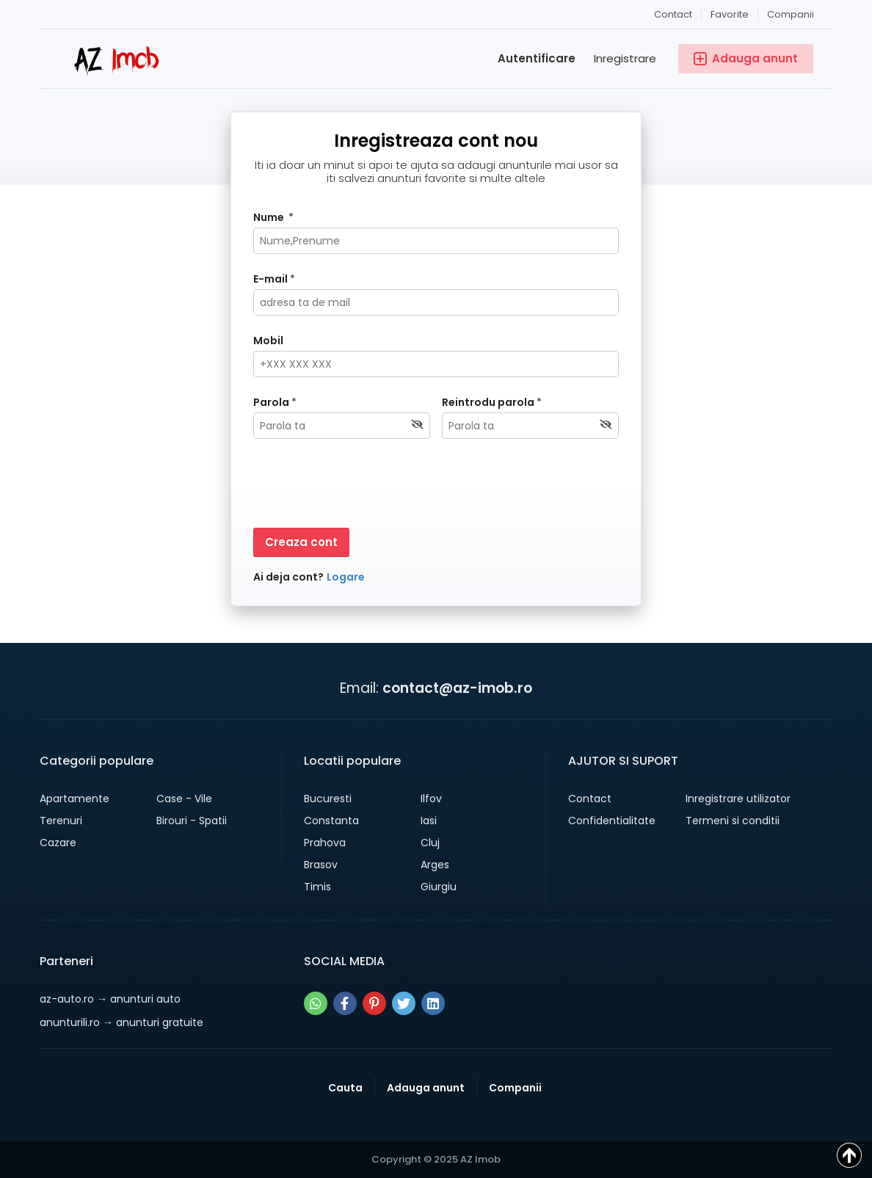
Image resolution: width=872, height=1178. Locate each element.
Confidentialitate (611, 820)
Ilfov (431, 798)
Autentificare (536, 58)
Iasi (429, 820)
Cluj (430, 842)
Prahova (325, 842)
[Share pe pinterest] (374, 1003)
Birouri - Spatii (191, 820)
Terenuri (61, 820)
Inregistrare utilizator (738, 798)
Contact (673, 14)
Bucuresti (328, 798)
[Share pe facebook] (345, 1003)
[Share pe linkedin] (433, 1003)
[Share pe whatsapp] (315, 1003)
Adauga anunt (426, 1087)
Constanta (331, 820)
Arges (435, 864)
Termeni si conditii (733, 820)
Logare (346, 577)
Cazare (58, 842)
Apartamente (74, 798)
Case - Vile (184, 798)
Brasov (321, 864)
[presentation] (364, 486)
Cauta (345, 1087)
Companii (790, 14)
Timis (317, 886)
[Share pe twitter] (403, 1003)
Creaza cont (301, 542)
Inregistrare (625, 58)
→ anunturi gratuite (121, 1022)
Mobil (268, 340)
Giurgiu (439, 886)
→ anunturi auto (110, 999)
